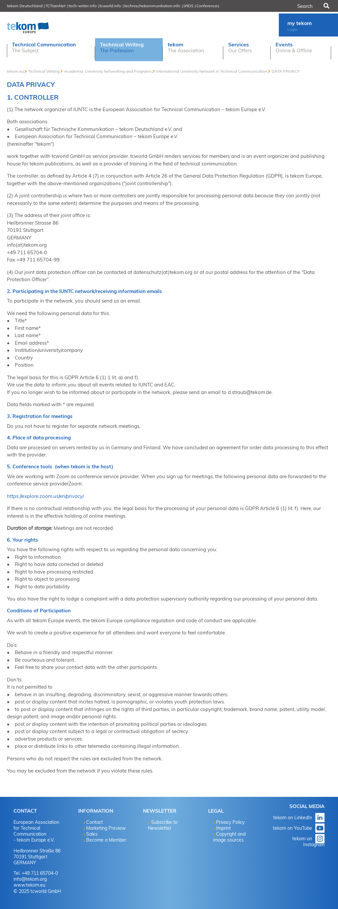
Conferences (207, 5)
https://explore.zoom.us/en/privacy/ (45, 496)
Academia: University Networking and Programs (108, 71)
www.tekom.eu (29, 885)
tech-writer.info (83, 5)
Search (325, 6)
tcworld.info (110, 5)
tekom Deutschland (24, 5)
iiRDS (188, 5)
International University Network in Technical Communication (211, 71)
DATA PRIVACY (286, 71)
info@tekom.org (30, 879)
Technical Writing (44, 71)
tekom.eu (15, 71)
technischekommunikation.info (152, 5)
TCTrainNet (55, 5)
